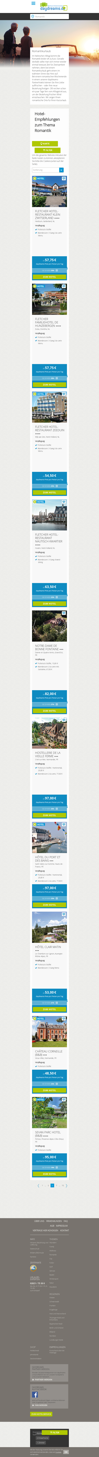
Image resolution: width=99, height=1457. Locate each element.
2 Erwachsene (42, 1438)
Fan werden (40, 1405)
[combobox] (48, 170)
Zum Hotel (49, 276)
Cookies (58, 1452)
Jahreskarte (34, 1354)
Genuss (52, 1271)
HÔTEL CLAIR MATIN (48, 947)
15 (63, 1185)
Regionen (55, 1294)
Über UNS (39, 1221)
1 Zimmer (41, 1442)
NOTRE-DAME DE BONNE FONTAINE (47, 647)
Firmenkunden (54, 1221)
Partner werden (43, 1379)
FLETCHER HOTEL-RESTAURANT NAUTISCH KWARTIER (48, 538)
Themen (54, 1239)
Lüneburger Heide (56, 1340)
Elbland (52, 1332)
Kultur (52, 1263)
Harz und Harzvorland (58, 1313)
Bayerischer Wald (56, 1324)
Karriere (33, 1257)
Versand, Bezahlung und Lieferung (39, 1243)
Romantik (40, 1433)
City (51, 1259)
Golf (51, 1267)
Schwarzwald (54, 1301)
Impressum (62, 1226)
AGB (52, 1226)
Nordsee (53, 1336)
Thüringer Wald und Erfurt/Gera (57, 1318)
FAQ (66, 1221)
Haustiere (53, 1287)
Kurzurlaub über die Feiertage (57, 1351)
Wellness (53, 1250)
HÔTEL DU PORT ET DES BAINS (47, 858)
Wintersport (54, 1279)
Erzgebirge (53, 1309)
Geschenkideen (35, 1358)
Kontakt (64, 1230)
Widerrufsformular (37, 1253)
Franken (53, 1305)
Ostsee (52, 1297)
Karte (44, 143)
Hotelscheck (34, 1350)
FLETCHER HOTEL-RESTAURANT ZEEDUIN (49, 428)
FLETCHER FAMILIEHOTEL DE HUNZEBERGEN (46, 322)
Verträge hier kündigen (45, 1230)
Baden (52, 1275)
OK (66, 1452)
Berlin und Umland (56, 1328)
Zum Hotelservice (41, 1414)
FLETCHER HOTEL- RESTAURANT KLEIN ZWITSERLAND (47, 214)
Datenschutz (34, 1249)
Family (52, 1246)
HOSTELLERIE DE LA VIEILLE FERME (47, 754)
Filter (47, 150)
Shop (32, 1347)
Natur (52, 1283)
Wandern (53, 1242)
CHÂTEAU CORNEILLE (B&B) (48, 1053)
